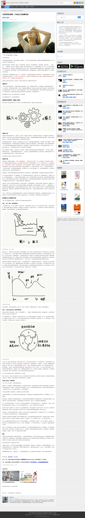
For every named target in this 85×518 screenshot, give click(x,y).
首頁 (3, 6)
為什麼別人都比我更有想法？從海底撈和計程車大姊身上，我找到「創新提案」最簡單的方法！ (73, 140)
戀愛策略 (64, 131)
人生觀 (64, 97)
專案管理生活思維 (34, 512)
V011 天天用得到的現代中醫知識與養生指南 (28, 482)
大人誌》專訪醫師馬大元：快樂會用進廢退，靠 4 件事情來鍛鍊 (73, 106)
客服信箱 (77, 43)
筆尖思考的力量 (65, 145)
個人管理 (8, 10)
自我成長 (7, 17)
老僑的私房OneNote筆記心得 (68, 85)
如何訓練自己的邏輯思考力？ (68, 74)
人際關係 (71, 151)
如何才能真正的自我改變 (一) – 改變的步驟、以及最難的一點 (73, 80)
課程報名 (22, 6)
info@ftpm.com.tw (56, 514)
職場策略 (67, 157)
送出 (79, 17)
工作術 (64, 142)
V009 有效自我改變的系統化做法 (8, 482)
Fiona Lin (11, 19)
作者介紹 (12, 6)
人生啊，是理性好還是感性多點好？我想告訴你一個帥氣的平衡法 (73, 95)
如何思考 (64, 76)
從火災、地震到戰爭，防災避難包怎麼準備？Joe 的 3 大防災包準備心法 (72, 117)
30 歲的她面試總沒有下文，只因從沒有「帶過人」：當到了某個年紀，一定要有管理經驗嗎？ (72, 155)
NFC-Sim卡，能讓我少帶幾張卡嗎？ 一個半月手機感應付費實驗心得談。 (72, 91)
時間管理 (3, 17)
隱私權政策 (45, 512)
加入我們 (54, 512)
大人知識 (7, 6)
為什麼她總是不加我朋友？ (68, 149)
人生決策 (67, 97)
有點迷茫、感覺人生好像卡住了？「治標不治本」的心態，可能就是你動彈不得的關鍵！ (73, 123)
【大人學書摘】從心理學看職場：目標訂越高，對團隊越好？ (73, 161)
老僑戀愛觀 (67, 151)
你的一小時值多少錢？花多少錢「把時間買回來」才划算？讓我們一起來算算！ (73, 112)
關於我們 (27, 6)
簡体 (81, 6)
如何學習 (64, 146)
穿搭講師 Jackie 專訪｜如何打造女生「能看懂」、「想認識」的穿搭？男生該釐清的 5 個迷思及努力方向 (73, 129)
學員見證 (32, 6)
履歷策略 (64, 157)
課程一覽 (17, 6)
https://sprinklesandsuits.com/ (14, 498)
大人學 (60, 56)
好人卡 (64, 151)
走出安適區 (64, 82)
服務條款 (50, 512)
